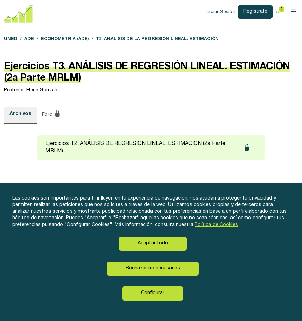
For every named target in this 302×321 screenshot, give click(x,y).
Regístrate (255, 11)
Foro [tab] (51, 114)
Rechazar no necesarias (153, 268)
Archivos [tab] (20, 114)
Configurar (152, 293)
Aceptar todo (153, 243)
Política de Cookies (216, 225)
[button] (278, 12)
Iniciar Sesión (220, 12)
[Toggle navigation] (293, 12)
